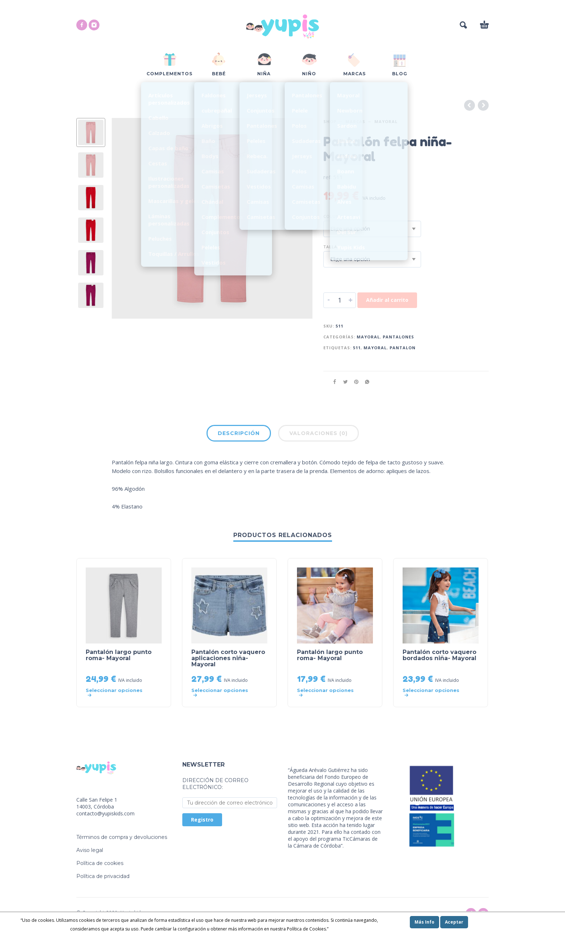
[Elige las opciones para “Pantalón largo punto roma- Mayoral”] (117, 692)
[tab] (239, 434)
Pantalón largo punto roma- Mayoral (119, 655)
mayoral (375, 347)
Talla (330, 246)
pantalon (403, 347)
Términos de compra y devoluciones (121, 837)
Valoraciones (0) (318, 433)
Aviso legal (89, 850)
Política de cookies (99, 863)
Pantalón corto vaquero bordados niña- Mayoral (439, 655)
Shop (329, 121)
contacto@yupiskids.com (105, 813)
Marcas (355, 121)
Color (331, 216)
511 (357, 347)
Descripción (239, 433)
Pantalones (398, 336)
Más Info (424, 922)
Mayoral (386, 121)
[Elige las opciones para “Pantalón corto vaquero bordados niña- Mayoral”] (433, 692)
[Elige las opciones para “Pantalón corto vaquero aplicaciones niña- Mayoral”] (222, 692)
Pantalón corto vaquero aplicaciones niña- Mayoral (228, 658)
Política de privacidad (102, 876)
